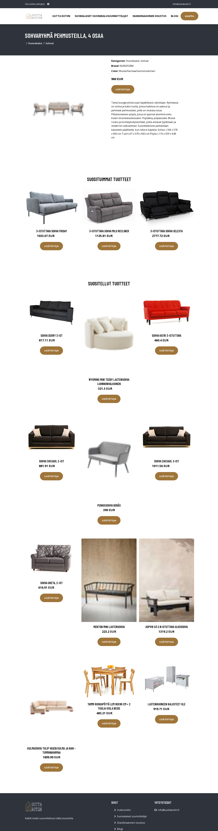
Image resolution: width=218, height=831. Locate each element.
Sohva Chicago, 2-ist (51, 461)
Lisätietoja (123, 89)
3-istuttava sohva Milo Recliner (109, 231)
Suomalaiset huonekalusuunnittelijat (101, 16)
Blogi (174, 16)
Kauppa (189, 16)
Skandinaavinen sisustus (149, 16)
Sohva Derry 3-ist (52, 335)
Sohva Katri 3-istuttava (166, 335)
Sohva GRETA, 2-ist (51, 583)
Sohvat (50, 43)
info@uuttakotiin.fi (182, 4)
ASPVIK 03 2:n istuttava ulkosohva (166, 627)
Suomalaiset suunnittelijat (132, 816)
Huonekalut (35, 43)
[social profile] (48, 4)
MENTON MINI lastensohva (109, 627)
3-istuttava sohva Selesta (166, 231)
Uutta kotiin (61, 16)
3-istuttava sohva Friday (51, 231)
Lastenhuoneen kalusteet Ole (166, 704)
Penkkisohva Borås (109, 505)
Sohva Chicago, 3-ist (166, 461)
